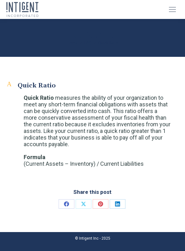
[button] (92, 85)
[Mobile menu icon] (172, 9)
